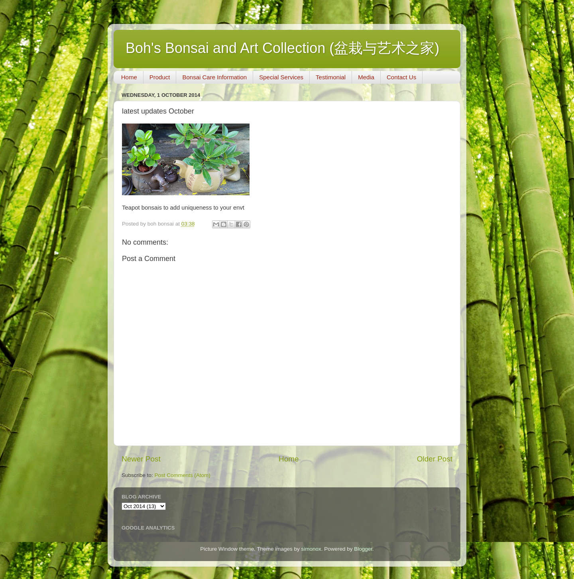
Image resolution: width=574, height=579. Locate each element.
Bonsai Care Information (214, 77)
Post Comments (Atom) (182, 475)
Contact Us (401, 77)
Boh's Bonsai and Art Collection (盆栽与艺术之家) (282, 48)
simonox (311, 549)
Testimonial (331, 77)
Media (366, 77)
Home (129, 77)
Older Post (434, 459)
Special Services (281, 77)
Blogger (363, 549)
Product (159, 77)
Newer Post (141, 459)
